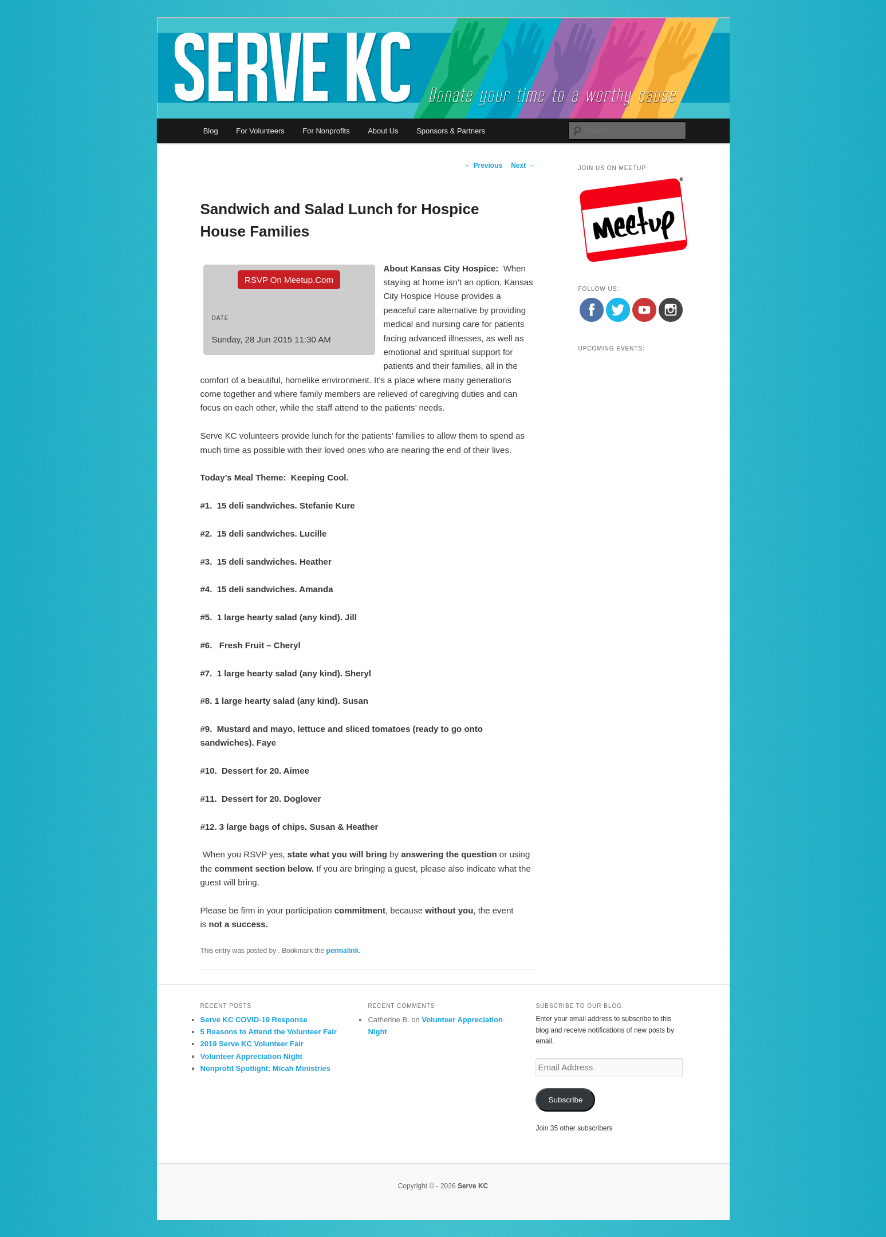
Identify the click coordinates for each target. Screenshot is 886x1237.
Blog (210, 131)
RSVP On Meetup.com (289, 280)
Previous (483, 165)
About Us (383, 131)
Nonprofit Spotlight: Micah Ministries (265, 1068)
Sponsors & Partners (450, 131)
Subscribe (565, 1100)
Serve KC (473, 1186)
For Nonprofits (325, 131)
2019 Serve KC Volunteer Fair (252, 1043)
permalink (342, 951)
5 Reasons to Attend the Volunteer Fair (268, 1031)
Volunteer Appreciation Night (251, 1056)
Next (522, 165)
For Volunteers (260, 131)
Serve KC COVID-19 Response (254, 1019)
